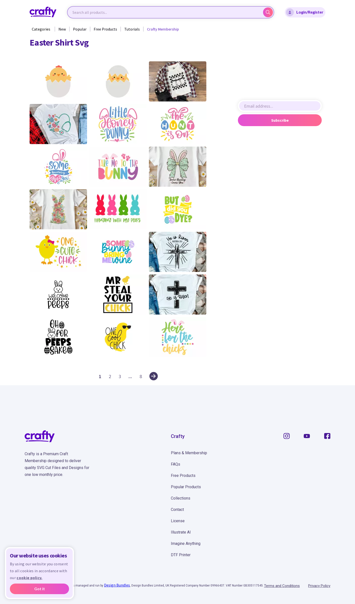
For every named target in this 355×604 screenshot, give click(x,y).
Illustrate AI (181, 532)
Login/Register (304, 12)
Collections (180, 498)
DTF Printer (181, 555)
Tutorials (132, 29)
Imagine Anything (185, 543)
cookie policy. (29, 577)
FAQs (175, 464)
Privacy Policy (319, 586)
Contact (177, 509)
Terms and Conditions (282, 586)
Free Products (105, 29)
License (178, 521)
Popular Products (186, 487)
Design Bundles (117, 585)
